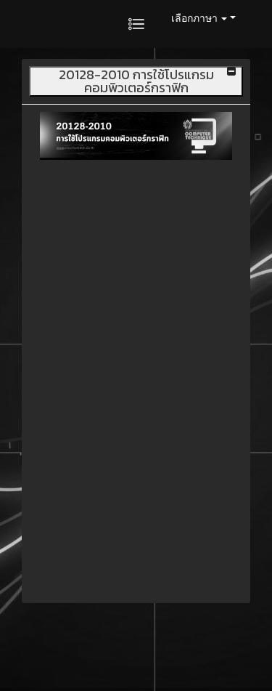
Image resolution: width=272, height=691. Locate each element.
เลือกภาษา (199, 18)
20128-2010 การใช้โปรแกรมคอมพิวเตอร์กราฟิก (136, 81)
